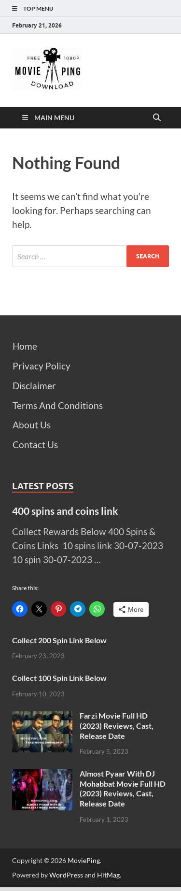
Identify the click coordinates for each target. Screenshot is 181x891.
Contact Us (35, 444)
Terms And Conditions (58, 405)
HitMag (108, 875)
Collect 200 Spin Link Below (59, 640)
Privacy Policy (41, 365)
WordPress (66, 875)
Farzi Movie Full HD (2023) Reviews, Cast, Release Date (116, 725)
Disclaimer (34, 385)
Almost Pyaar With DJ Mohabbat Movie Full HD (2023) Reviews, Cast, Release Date (123, 788)
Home (25, 346)
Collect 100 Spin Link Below (59, 677)
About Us (32, 424)
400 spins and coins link (65, 511)
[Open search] (157, 118)
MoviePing (84, 860)
